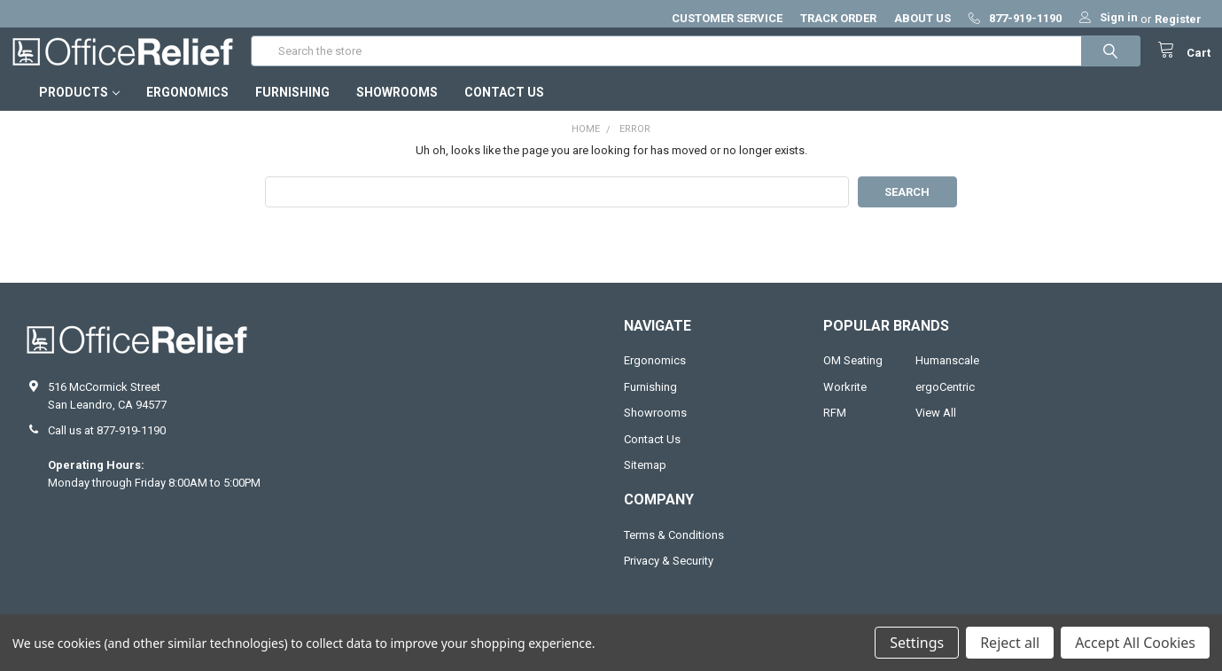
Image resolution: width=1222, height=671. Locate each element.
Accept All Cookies (1135, 642)
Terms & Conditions (674, 549)
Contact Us (504, 107)
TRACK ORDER (838, 18)
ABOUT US (922, 18)
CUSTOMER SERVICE (727, 18)
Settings (917, 642)
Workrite (845, 401)
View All (935, 427)
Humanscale (947, 375)
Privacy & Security (668, 575)
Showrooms (397, 107)
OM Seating (853, 375)
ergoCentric (945, 401)
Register (1178, 19)
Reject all (1009, 642)
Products (79, 107)
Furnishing (292, 107)
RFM (834, 427)
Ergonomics (187, 107)
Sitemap (645, 480)
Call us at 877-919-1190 (107, 445)
